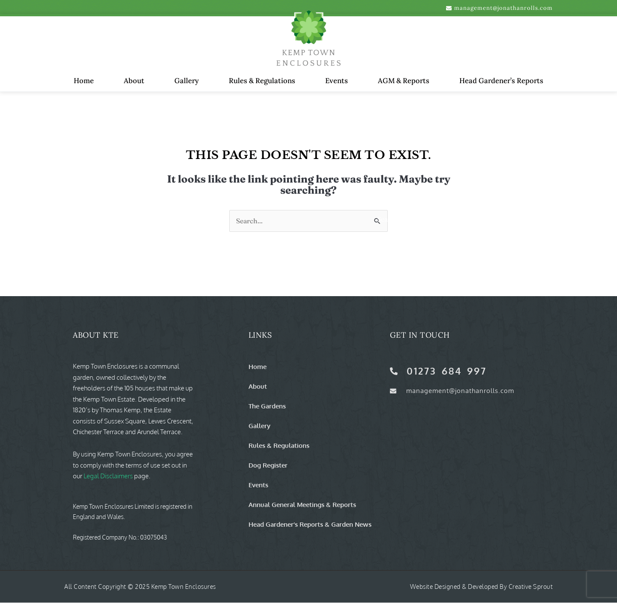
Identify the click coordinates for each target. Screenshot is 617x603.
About (134, 80)
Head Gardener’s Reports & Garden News (310, 524)
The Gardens (267, 406)
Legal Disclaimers (108, 476)
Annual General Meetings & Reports (302, 505)
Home (84, 80)
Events (336, 80)
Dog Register (268, 465)
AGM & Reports (403, 80)
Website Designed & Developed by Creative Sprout (481, 587)
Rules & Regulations (262, 80)
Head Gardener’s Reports (501, 80)
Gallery (186, 80)
